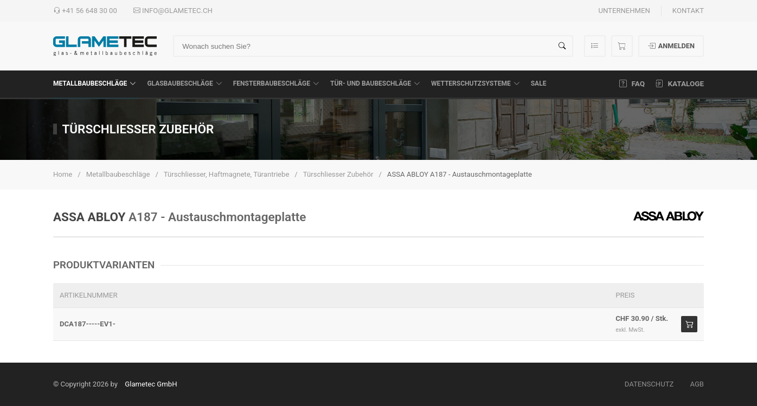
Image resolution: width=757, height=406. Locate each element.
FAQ (632, 83)
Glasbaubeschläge (184, 83)
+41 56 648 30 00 (85, 10)
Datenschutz (649, 384)
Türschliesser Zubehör (338, 174)
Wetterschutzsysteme (475, 83)
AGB (697, 384)
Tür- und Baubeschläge (375, 83)
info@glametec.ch (173, 10)
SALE (539, 83)
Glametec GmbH (151, 384)
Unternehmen (624, 11)
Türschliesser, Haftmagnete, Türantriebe (227, 174)
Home (62, 174)
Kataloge (680, 83)
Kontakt (688, 11)
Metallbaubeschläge (94, 83)
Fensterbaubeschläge (276, 83)
